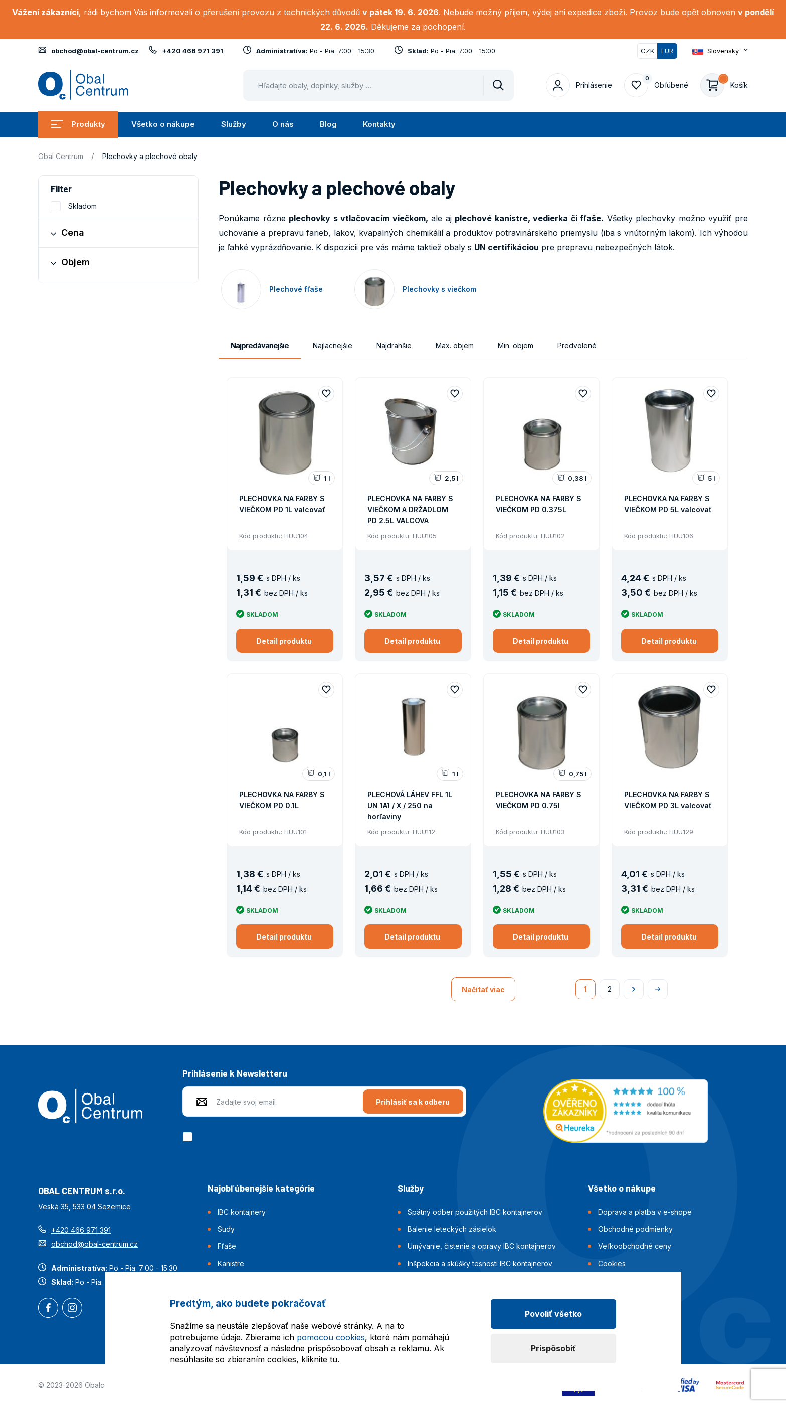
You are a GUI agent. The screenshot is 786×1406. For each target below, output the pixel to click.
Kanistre (231, 1263)
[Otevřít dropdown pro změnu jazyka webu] (720, 51)
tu (333, 1359)
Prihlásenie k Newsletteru (234, 1073)
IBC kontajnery (242, 1212)
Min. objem (515, 345)
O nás (283, 124)
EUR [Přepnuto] (667, 51)
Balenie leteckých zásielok (452, 1229)
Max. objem (455, 345)
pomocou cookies (331, 1337)
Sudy (226, 1229)
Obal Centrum (60, 156)
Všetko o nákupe (163, 124)
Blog (328, 124)
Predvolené (577, 345)
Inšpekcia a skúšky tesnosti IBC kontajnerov (480, 1263)
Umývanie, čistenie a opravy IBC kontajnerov (482, 1246)
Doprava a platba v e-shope (645, 1212)
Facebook (48, 1309)
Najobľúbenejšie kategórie (261, 1188)
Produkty (78, 124)
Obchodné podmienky (635, 1229)
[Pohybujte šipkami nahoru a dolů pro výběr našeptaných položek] (378, 85)
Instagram (72, 1309)
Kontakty (379, 124)
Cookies (612, 1263)
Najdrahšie (394, 345)
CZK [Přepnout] (647, 51)
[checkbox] (189, 1137)
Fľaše (227, 1246)
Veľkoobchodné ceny (634, 1246)
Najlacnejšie (332, 345)
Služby (233, 124)
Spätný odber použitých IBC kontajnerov (475, 1212)
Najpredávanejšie (260, 345)
